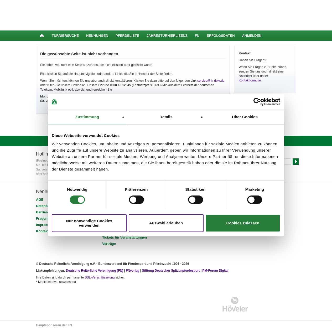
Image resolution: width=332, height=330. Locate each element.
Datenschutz (46, 206)
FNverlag (133, 270)
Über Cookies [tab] (245, 117)
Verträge (109, 244)
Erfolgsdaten (221, 36)
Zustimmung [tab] (87, 117)
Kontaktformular (250, 80)
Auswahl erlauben (166, 223)
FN (197, 36)
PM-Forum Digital (216, 270)
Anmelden (252, 36)
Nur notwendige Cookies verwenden (89, 223)
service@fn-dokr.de (211, 80)
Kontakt (42, 231)
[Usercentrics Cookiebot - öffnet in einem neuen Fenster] (257, 102)
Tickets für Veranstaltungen (124, 237)
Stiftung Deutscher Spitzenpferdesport (171, 270)
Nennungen (97, 36)
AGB (40, 200)
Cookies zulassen (243, 223)
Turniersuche (65, 36)
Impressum (45, 225)
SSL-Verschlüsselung (100, 277)
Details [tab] (166, 117)
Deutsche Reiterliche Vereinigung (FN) (94, 270)
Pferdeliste (127, 36)
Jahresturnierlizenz (167, 36)
